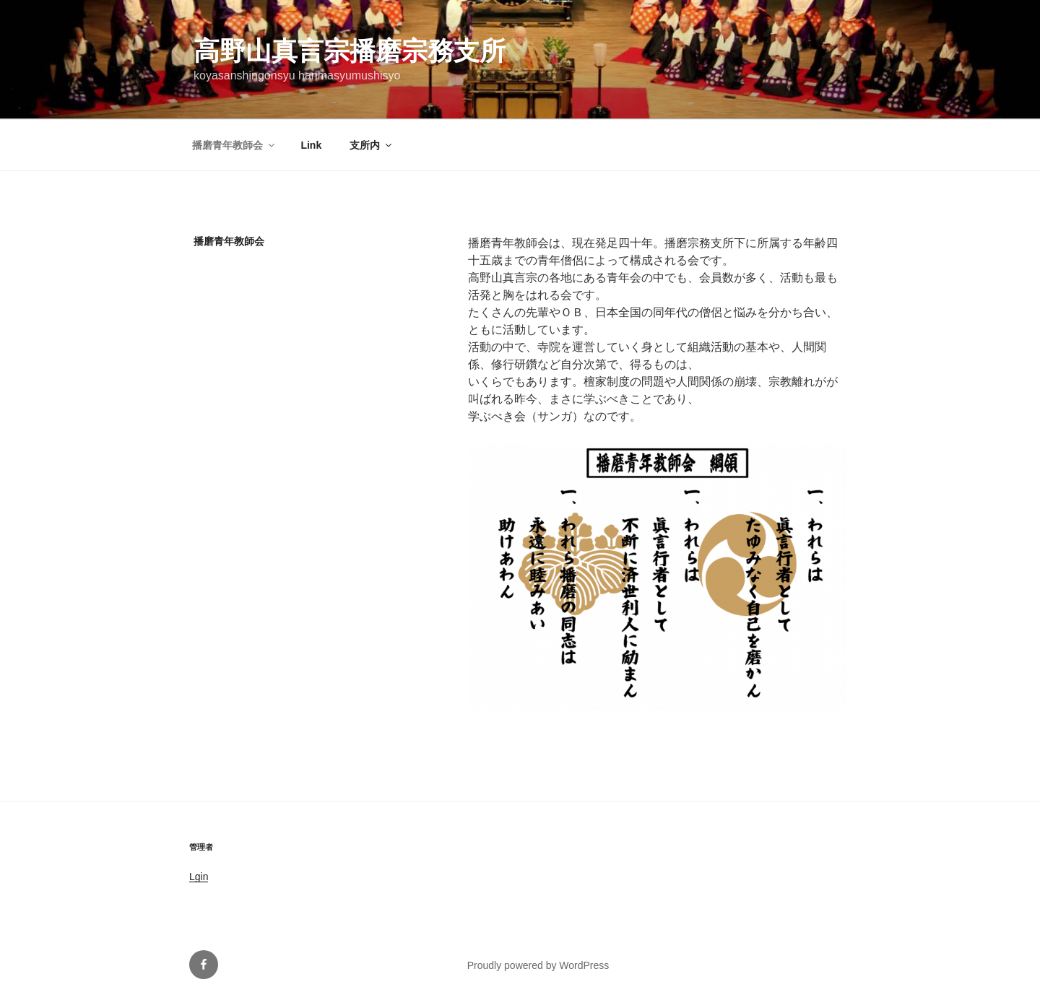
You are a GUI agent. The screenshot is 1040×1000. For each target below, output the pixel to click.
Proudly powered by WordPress (538, 965)
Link (310, 145)
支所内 (372, 145)
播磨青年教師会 (234, 145)
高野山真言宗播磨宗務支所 (350, 51)
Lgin (198, 876)
